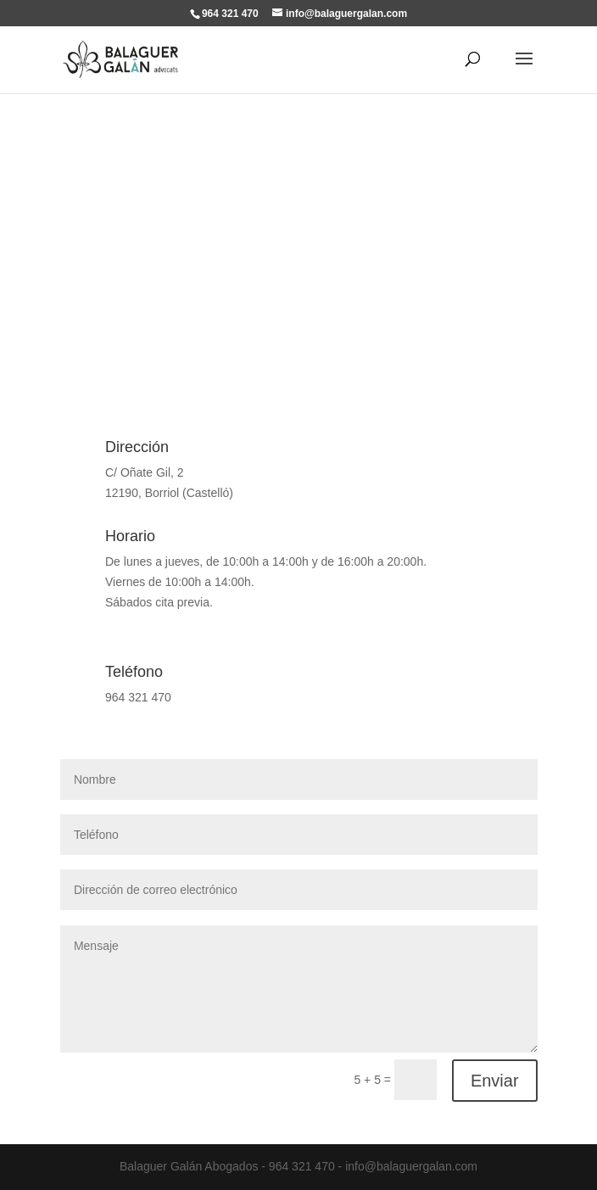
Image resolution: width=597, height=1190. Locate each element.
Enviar (495, 1080)
